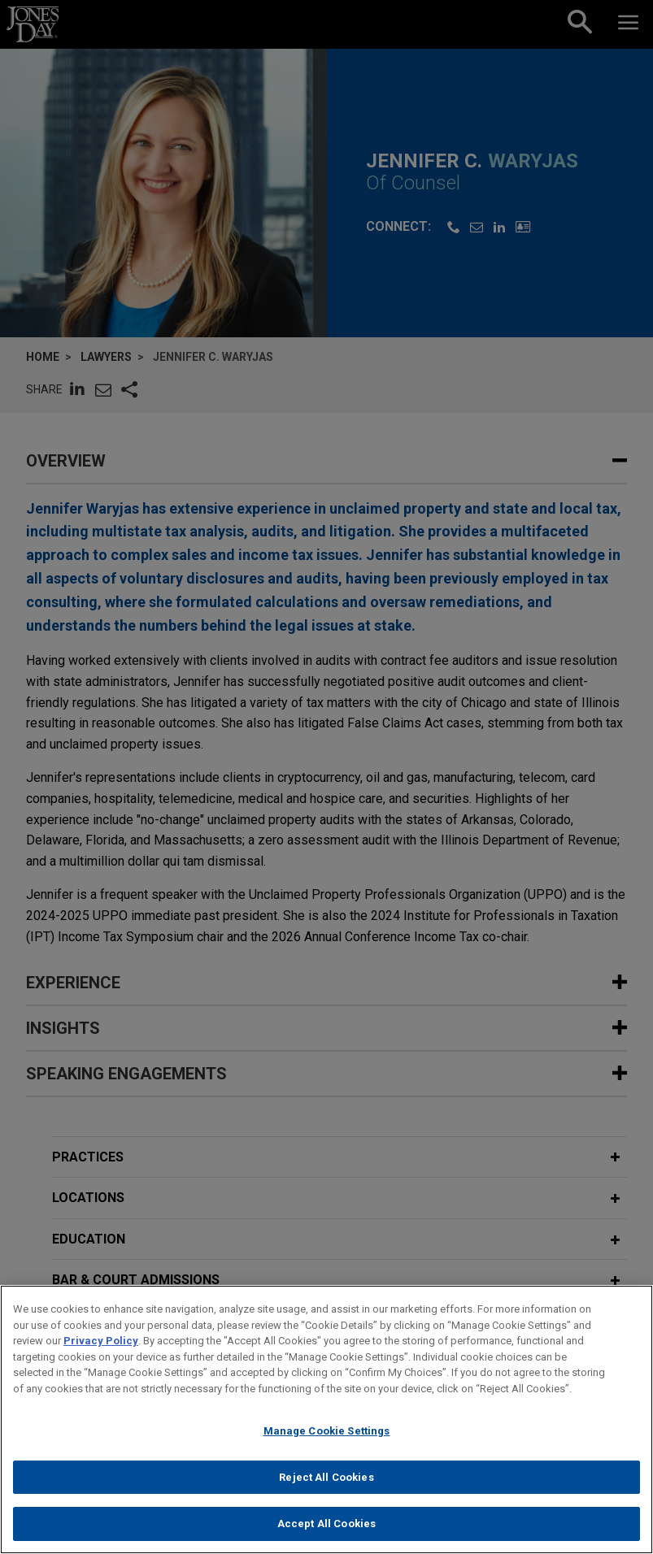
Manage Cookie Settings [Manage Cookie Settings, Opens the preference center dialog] (326, 1442)
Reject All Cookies (326, 1488)
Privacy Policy (100, 1352)
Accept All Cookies (326, 1536)
